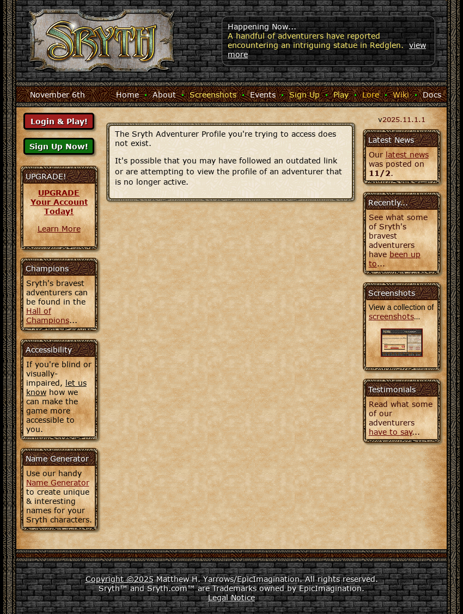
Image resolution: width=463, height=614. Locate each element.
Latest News (391, 139)
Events (263, 94)
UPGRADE (59, 192)
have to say (390, 431)
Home (127, 94)
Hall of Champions (47, 315)
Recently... (388, 202)
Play (341, 94)
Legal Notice (231, 597)
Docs (432, 94)
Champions (47, 268)
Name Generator (57, 482)
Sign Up (304, 94)
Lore (370, 94)
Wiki (401, 94)
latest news (407, 154)
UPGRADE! (46, 176)
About (164, 94)
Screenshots (213, 94)
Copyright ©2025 (120, 578)
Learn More (59, 228)
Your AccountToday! (59, 206)
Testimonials (392, 389)
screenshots (391, 316)
